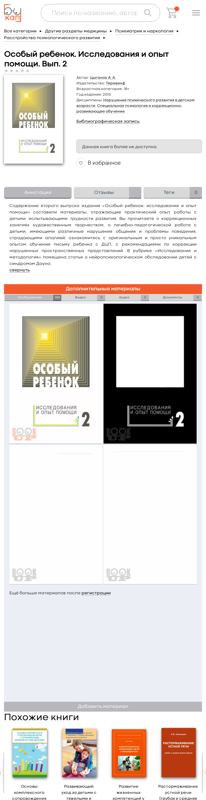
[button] (196, 13)
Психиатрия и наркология (144, 31)
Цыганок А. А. (103, 77)
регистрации (96, 593)
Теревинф (115, 83)
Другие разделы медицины (76, 31)
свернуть (19, 270)
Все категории (20, 31)
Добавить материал (103, 707)
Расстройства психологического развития (52, 38)
